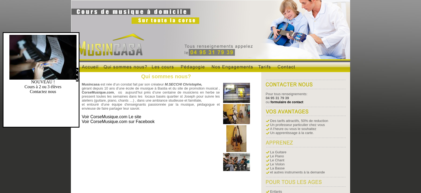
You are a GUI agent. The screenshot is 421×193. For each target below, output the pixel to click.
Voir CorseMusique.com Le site (111, 116)
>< (77, 72)
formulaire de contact (287, 102)
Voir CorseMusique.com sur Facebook (118, 121)
